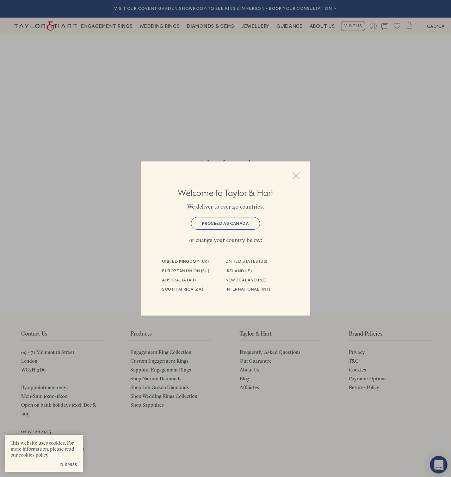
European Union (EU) (185, 270)
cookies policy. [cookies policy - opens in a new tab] (34, 455)
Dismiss (69, 464)
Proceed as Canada (225, 223)
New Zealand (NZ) (246, 280)
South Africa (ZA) (182, 289)
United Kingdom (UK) (185, 261)
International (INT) (248, 289)
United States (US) (246, 261)
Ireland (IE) (239, 270)
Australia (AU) (179, 280)
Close (296, 175)
